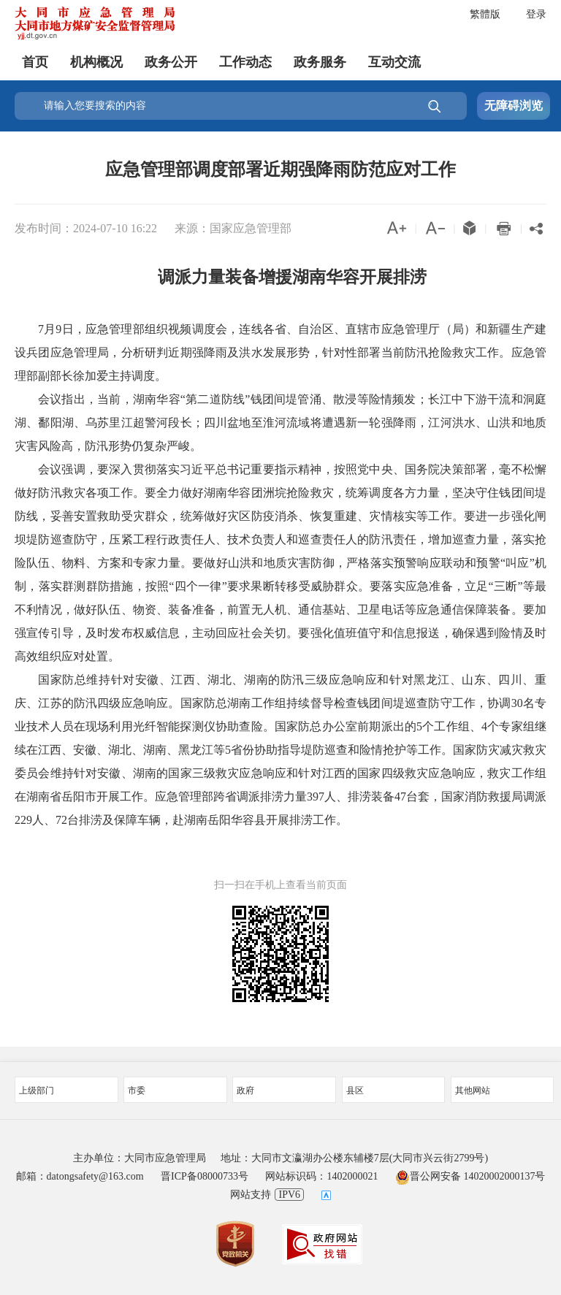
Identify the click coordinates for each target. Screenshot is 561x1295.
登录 (536, 14)
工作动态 (245, 62)
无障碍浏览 (513, 105)
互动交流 (394, 62)
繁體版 (485, 14)
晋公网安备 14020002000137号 (470, 1176)
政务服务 (320, 62)
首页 (35, 62)
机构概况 (96, 62)
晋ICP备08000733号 (204, 1176)
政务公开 (171, 62)
